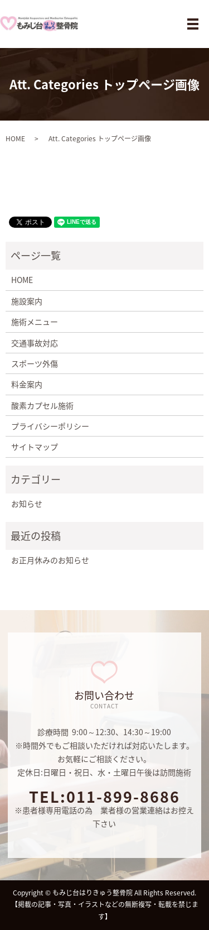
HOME (15, 138)
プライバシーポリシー (50, 426)
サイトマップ (34, 446)
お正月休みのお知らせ (50, 559)
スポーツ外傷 (34, 363)
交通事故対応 (34, 342)
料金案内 (26, 384)
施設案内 (26, 300)
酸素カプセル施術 (42, 405)
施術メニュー (34, 321)
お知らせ (26, 503)
